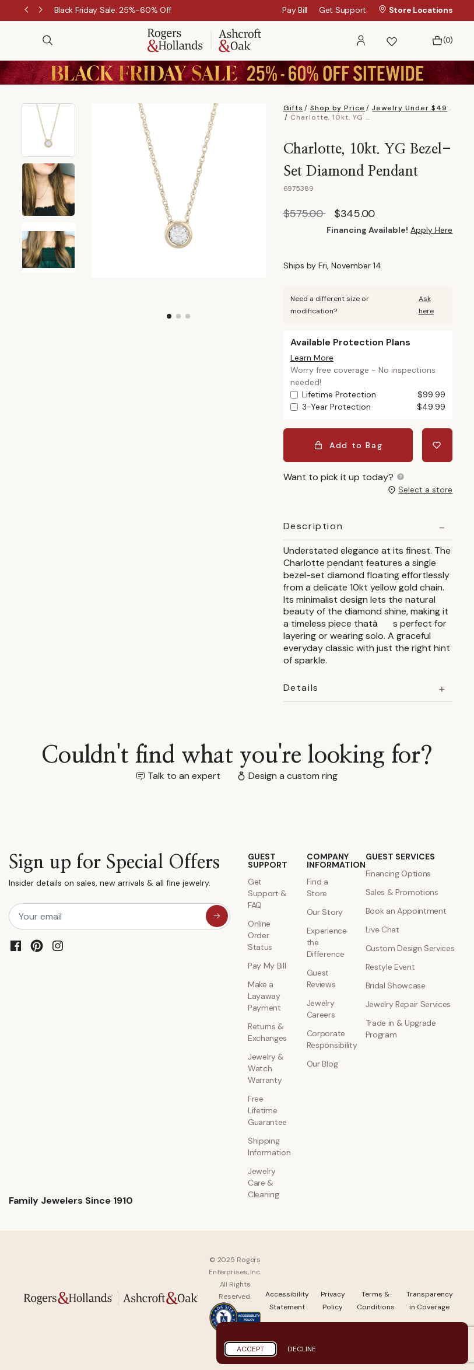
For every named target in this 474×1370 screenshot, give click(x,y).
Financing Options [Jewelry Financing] (398, 873)
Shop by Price (337, 108)
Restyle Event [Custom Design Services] (390, 967)
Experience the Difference (327, 942)
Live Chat (382, 929)
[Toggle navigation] (27, 40)
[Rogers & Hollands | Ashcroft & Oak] (204, 39)
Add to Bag (348, 444)
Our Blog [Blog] (322, 1063)
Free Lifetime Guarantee (267, 1110)
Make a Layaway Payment (264, 996)
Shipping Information (268, 1146)
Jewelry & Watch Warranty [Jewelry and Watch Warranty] (266, 1068)
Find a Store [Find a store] (317, 887)
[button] (361, 40)
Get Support (342, 10)
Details (301, 687)
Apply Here (431, 230)
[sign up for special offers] (217, 915)
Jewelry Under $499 (412, 108)
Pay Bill (294, 10)
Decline (301, 1349)
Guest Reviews (321, 978)
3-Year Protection (374, 407)
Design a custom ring (293, 776)
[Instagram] (58, 945)
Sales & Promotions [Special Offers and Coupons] (402, 892)
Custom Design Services (410, 948)
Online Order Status (260, 935)
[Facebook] (16, 945)
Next (41, 10)
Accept (250, 1349)
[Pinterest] (37, 945)
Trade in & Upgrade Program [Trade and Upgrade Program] (401, 1029)
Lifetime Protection (374, 395)
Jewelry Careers (321, 1009)
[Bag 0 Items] (439, 40)
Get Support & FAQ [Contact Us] (267, 893)
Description (313, 526)
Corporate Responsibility (327, 1039)
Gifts (293, 108)
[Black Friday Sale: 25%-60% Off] (113, 10)
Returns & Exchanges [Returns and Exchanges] (267, 1032)
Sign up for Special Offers (114, 873)
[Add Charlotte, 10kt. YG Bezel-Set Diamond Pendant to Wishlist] (437, 445)
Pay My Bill (267, 965)
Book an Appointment (406, 911)
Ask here (426, 305)
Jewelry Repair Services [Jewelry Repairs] (408, 1004)
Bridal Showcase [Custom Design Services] (396, 985)
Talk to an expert (184, 776)
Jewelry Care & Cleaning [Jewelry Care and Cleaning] (263, 1183)
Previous (27, 10)
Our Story (325, 912)
